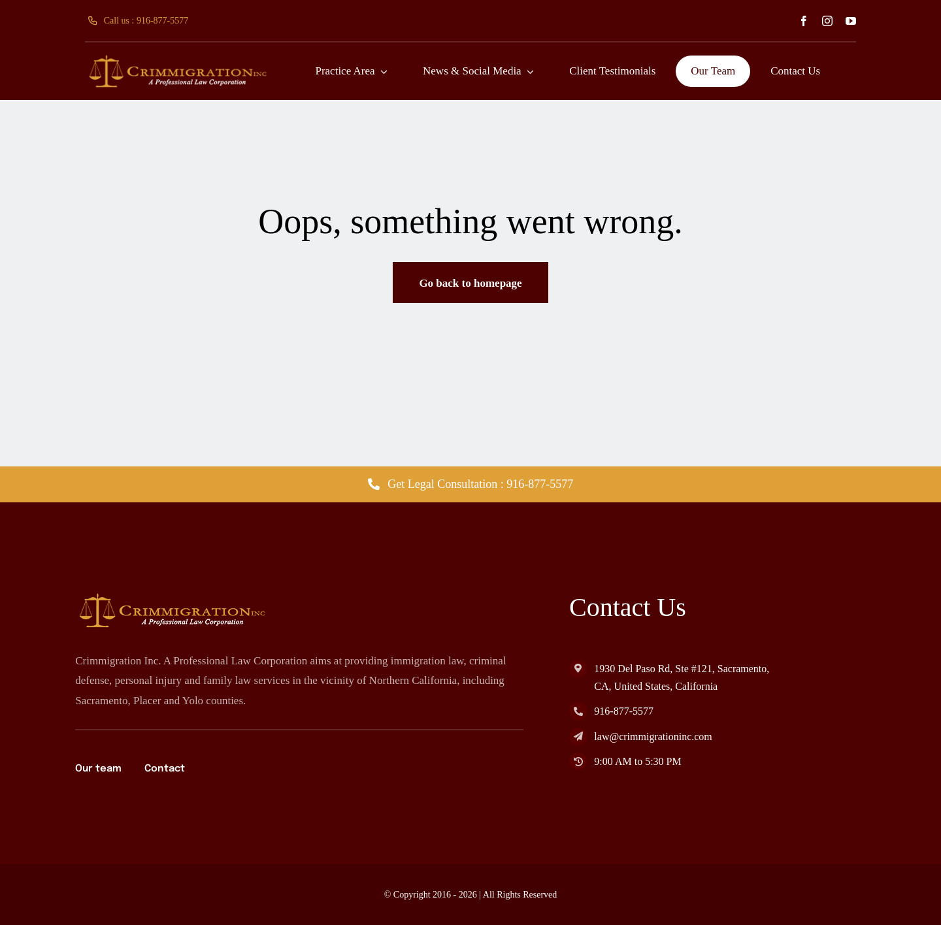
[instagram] (827, 21)
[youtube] (851, 21)
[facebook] (804, 21)
